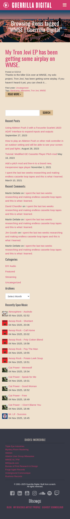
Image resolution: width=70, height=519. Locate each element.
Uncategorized (22, 88)
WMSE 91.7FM (12, 459)
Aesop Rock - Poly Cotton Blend (26, 339)
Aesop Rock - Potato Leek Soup (26, 358)
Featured (10, 271)
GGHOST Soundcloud (52, 507)
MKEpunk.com (12, 463)
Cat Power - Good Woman (23, 386)
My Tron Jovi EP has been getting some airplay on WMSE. (31, 58)
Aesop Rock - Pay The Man (23, 349)
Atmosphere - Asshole (20, 311)
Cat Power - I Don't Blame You (25, 404)
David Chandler (13, 206)
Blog (9, 507)
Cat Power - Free (18, 395)
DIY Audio (10, 266)
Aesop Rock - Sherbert (21, 321)
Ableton (8, 453)
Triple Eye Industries (14, 446)
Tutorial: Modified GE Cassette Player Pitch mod (31, 154)
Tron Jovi (35, 90)
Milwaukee (25, 90)
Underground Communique (18, 473)
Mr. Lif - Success (17, 414)
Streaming (10, 277)
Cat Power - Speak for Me (22, 377)
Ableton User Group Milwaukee (19, 456)
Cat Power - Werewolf (20, 367)
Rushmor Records (13, 476)
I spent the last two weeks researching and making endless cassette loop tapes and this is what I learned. (33, 197)
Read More (14, 94)
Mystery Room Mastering (16, 449)
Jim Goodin (11, 232)
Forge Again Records (15, 469)
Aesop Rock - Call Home (22, 330)
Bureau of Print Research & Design (21, 466)
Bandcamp (15, 90)
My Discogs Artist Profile (26, 507)
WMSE (43, 90)
